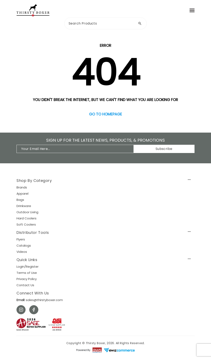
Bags (20, 200)
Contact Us (25, 285)
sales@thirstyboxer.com (39, 300)
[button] (105, 181)
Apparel (22, 193)
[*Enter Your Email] (77, 149)
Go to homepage (105, 114)
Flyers (20, 239)
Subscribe (164, 148)
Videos (21, 252)
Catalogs (23, 245)
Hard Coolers (26, 218)
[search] (105, 23)
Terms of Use (26, 273)
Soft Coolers (26, 224)
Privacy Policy (26, 279)
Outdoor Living (27, 212)
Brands (21, 187)
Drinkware (23, 206)
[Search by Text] (140, 23)
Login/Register (27, 266)
